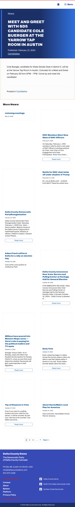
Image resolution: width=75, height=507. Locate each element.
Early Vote (47, 349)
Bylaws (6, 489)
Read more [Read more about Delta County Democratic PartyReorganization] (18, 240)
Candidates (14, 53)
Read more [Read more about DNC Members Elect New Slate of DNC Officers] (56, 159)
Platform (7, 492)
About (5, 485)
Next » (46, 440)
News (11, 13)
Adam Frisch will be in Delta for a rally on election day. (18, 255)
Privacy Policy (9, 495)
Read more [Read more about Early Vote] (56, 368)
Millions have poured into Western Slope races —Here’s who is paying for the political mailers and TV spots (17, 341)
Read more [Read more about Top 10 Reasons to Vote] (18, 424)
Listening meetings (15, 113)
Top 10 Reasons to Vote (17, 405)
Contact (6, 482)
